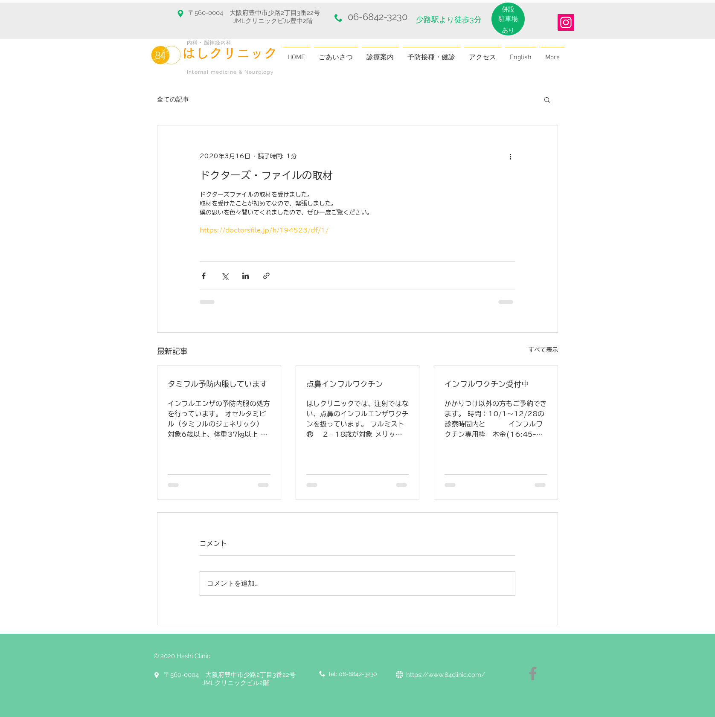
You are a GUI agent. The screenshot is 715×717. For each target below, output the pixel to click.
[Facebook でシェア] (204, 276)
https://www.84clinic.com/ (445, 675)
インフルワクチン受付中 (487, 384)
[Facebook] (533, 673)
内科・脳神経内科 (209, 43)
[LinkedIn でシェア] (245, 276)
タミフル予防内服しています (217, 384)
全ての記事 (173, 99)
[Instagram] (566, 22)
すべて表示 (543, 350)
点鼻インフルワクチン (344, 384)
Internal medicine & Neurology (230, 72)
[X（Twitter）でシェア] (225, 276)
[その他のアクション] (510, 156)
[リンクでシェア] (266, 276)
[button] (547, 99)
